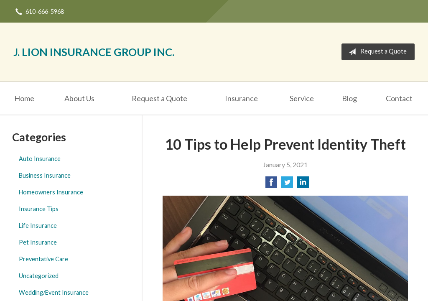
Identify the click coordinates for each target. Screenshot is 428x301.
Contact (399, 98)
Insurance (241, 98)
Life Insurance (38, 225)
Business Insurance (45, 175)
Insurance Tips (39, 208)
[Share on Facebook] (271, 185)
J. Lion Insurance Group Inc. (93, 52)
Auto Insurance (40, 158)
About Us (79, 98)
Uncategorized (39, 275)
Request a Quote (376, 52)
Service (302, 98)
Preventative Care (43, 259)
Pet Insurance (38, 242)
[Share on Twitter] (287, 185)
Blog (349, 98)
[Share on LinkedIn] (303, 185)
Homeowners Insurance (51, 192)
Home (24, 98)
